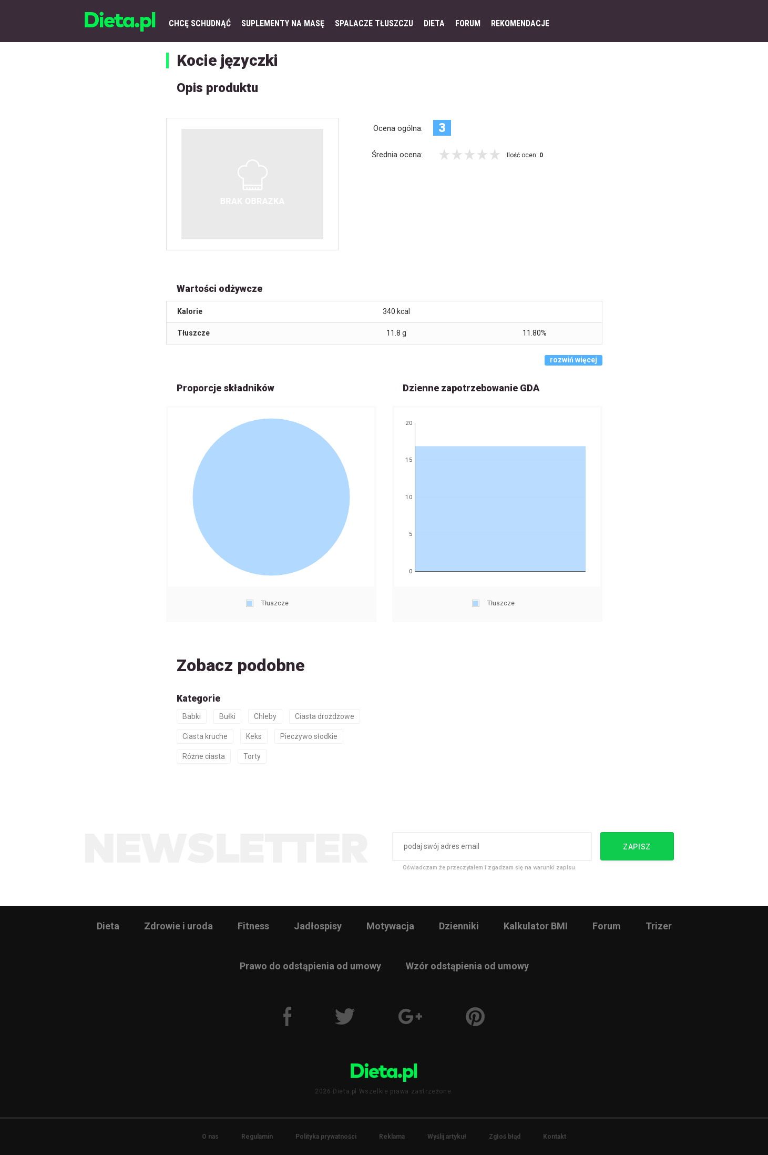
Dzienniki (459, 925)
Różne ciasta (203, 756)
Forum (606, 925)
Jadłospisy (318, 925)
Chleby (265, 716)
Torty (252, 756)
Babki (191, 716)
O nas (210, 1136)
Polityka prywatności (325, 1136)
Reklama (392, 1136)
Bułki (227, 716)
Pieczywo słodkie (308, 736)
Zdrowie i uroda (178, 925)
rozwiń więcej (573, 360)
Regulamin (257, 1136)
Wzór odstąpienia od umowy (467, 965)
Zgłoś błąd (504, 1136)
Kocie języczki (227, 60)
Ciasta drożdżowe (324, 716)
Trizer (659, 925)
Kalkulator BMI (536, 925)
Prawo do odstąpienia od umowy (310, 965)
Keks (254, 736)
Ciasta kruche (205, 736)
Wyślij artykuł (446, 1136)
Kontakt (554, 1136)
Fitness (253, 925)
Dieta (108, 925)
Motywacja (390, 925)
